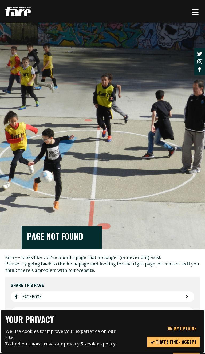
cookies (93, 344)
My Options (182, 328)
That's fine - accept (173, 341)
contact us (174, 151)
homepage (77, 151)
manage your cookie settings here (95, 298)
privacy (72, 344)
